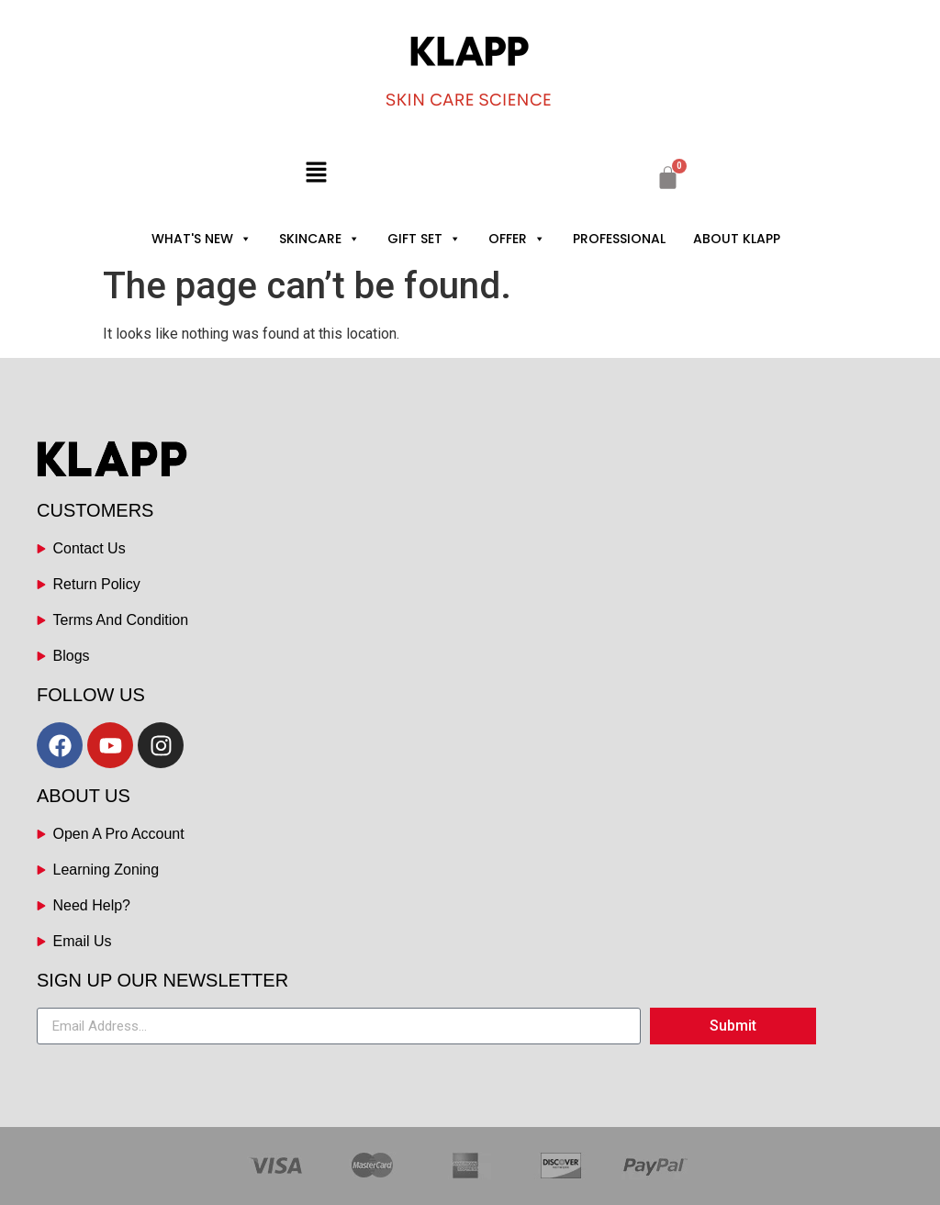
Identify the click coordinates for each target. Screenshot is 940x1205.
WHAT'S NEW (201, 238)
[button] (315, 173)
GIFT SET (424, 238)
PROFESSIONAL (619, 238)
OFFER (516, 238)
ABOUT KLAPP (736, 238)
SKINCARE (319, 238)
